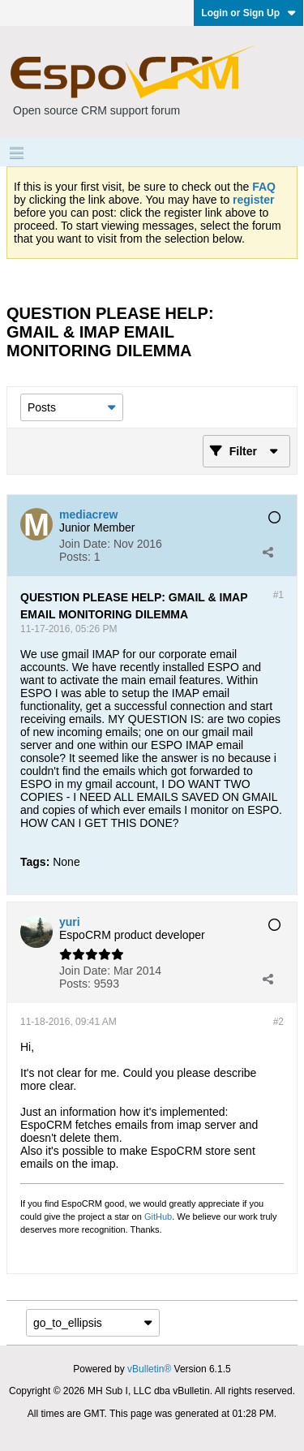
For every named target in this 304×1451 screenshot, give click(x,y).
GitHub (158, 1216)
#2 (278, 1021)
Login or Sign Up (248, 13)
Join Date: (84, 543)
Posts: (75, 556)
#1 (278, 595)
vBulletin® (149, 1369)
